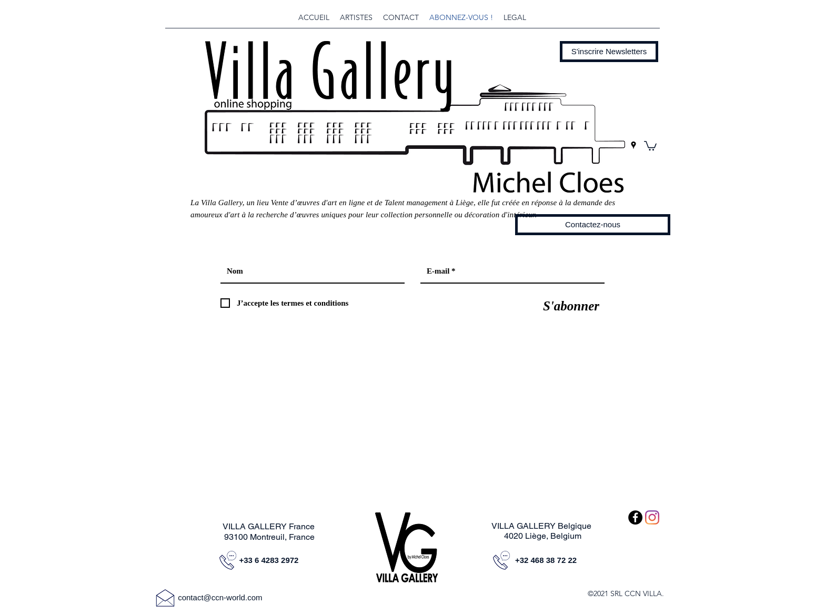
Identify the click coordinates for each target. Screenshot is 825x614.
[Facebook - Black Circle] (635, 517)
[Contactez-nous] (592, 224)
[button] (609, 51)
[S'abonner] (571, 305)
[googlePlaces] (633, 145)
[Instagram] (652, 517)
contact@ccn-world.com (220, 597)
